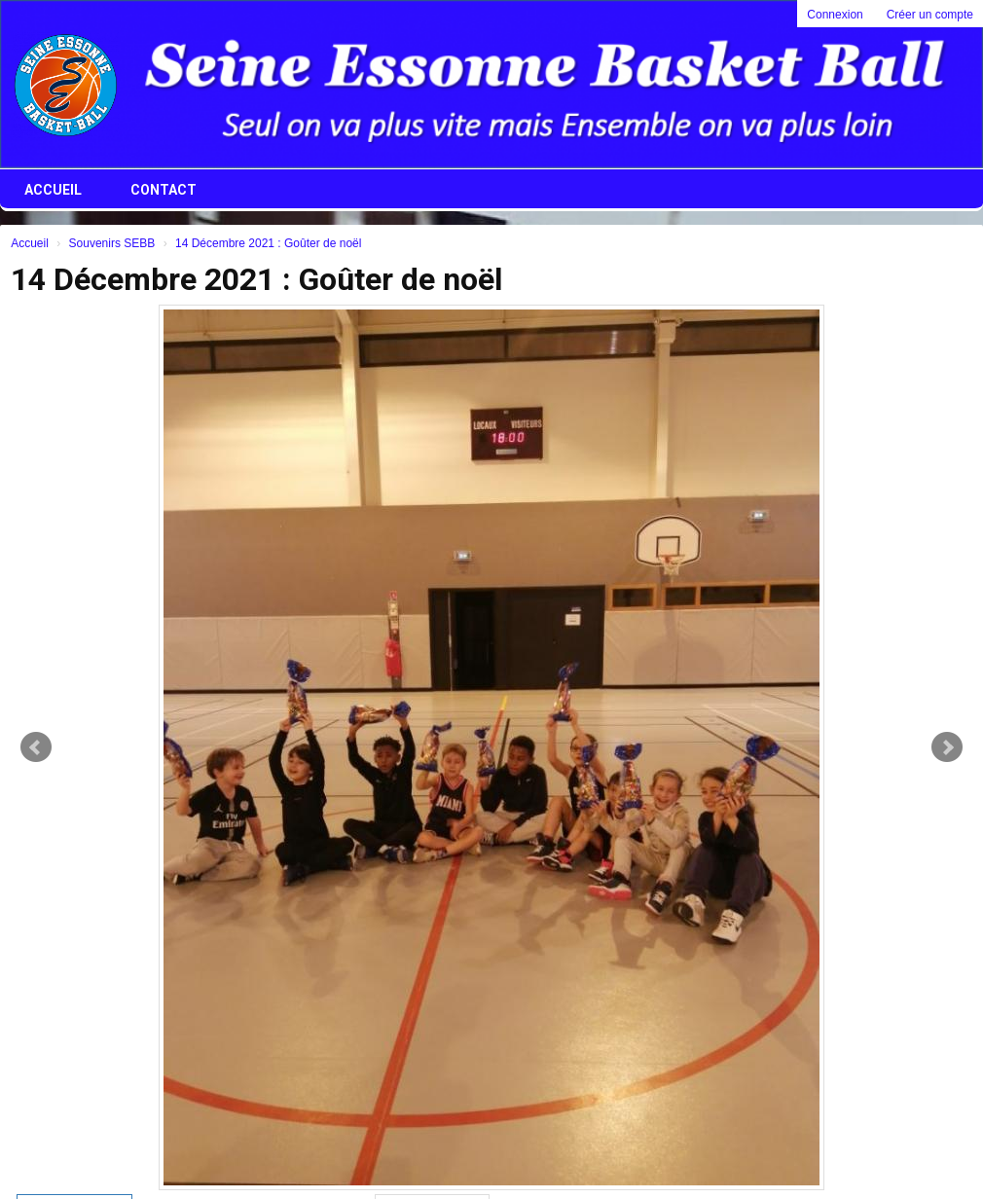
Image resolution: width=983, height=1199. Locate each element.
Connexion (834, 14)
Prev (36, 747)
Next (947, 747)
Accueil (53, 190)
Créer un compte (930, 14)
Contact (163, 190)
